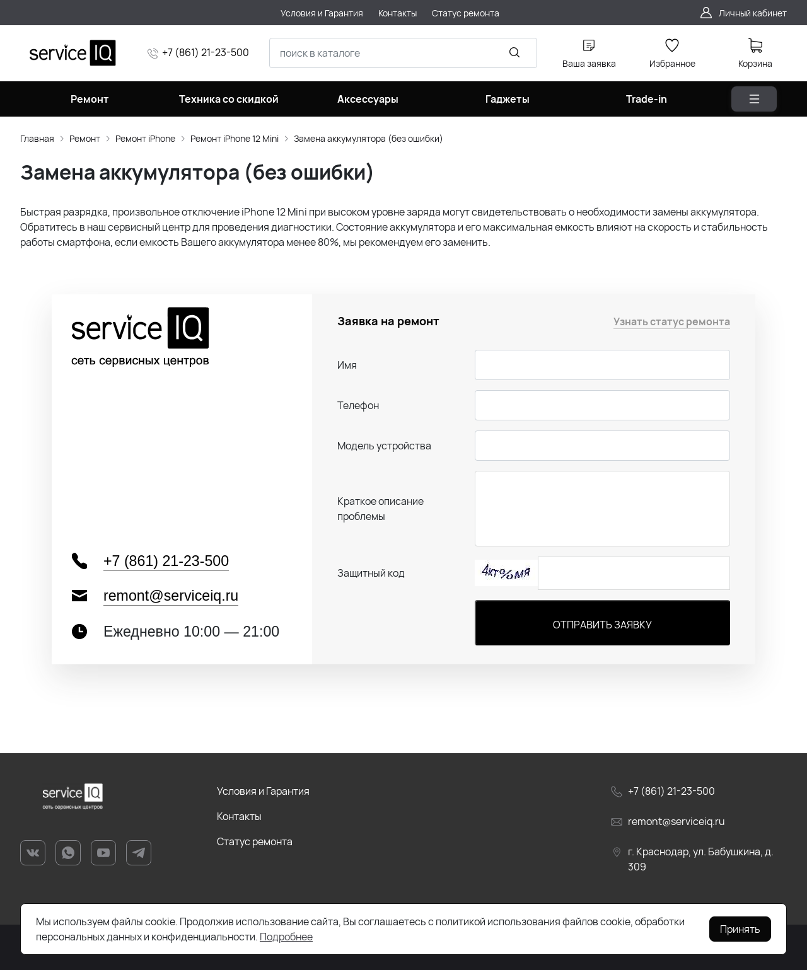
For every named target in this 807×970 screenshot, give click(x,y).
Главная (37, 138)
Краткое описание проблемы (380, 508)
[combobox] (403, 53)
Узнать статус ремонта (671, 321)
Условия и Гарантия (263, 791)
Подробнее (286, 937)
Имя (347, 365)
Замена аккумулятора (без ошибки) (368, 138)
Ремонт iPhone (145, 138)
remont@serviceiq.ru (170, 595)
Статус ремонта (255, 841)
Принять (740, 929)
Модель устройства (384, 446)
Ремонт (84, 138)
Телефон (358, 405)
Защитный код (371, 573)
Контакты (239, 816)
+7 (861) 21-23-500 (205, 52)
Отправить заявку (602, 625)
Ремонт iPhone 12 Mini (234, 138)
